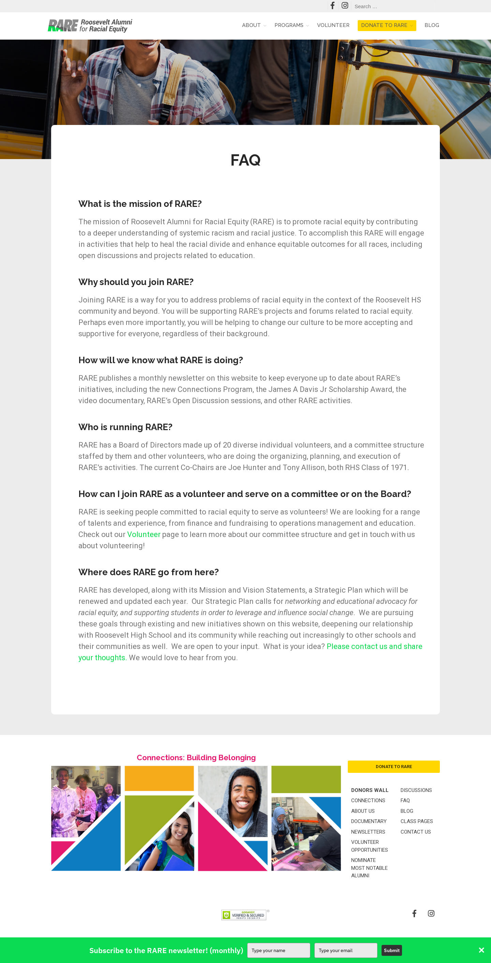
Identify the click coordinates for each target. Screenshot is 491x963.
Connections (368, 800)
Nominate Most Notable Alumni (369, 868)
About (251, 25)
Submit (392, 950)
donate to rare (394, 766)
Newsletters (368, 832)
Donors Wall (370, 790)
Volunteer (333, 25)
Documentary (369, 821)
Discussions (416, 790)
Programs (288, 25)
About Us (363, 811)
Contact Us (416, 832)
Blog (432, 25)
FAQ (405, 800)
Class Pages (417, 821)
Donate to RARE (384, 25)
